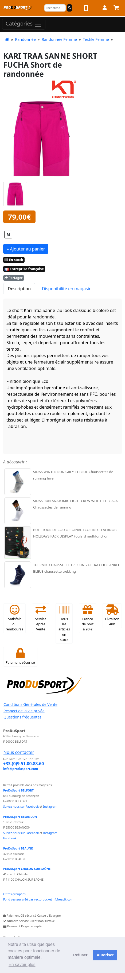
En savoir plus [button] (22, 964)
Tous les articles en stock (64, 623)
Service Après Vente (40, 618)
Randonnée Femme (59, 39)
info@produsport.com (20, 769)
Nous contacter (18, 752)
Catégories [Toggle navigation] (24, 24)
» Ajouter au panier (26, 249)
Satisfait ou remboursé (14, 618)
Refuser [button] (80, 955)
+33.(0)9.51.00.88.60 (23, 764)
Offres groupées (14, 894)
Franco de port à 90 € (87, 618)
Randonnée (25, 39)
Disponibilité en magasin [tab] (67, 289)
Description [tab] (19, 289)
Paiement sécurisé (20, 656)
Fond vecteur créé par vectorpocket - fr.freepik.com (38, 899)
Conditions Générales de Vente (30, 704)
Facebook (9, 838)
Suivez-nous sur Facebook (21, 806)
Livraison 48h (112, 616)
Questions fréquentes (22, 717)
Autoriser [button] (105, 955)
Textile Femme (96, 39)
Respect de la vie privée (24, 710)
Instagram (50, 806)
